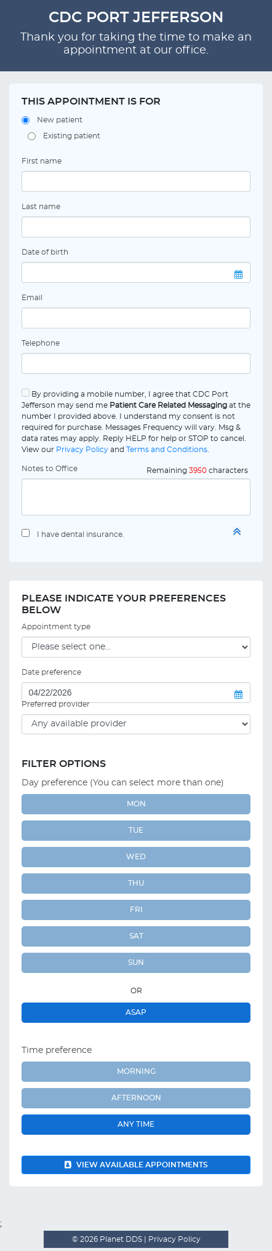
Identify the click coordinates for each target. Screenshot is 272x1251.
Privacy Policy (82, 449)
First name (42, 161)
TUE (136, 830)
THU (136, 883)
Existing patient (71, 136)
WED (136, 856)
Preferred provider (56, 704)
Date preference (51, 672)
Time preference (57, 1050)
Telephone (41, 343)
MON (136, 804)
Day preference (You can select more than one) (123, 783)
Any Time (136, 1124)
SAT (136, 936)
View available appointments (136, 1165)
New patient (59, 120)
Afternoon (136, 1098)
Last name (41, 206)
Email (32, 297)
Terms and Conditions (166, 449)
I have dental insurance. (80, 534)
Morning (136, 1071)
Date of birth (45, 252)
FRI (136, 909)
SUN (136, 962)
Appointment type (56, 626)
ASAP (136, 1012)
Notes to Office (50, 468)
